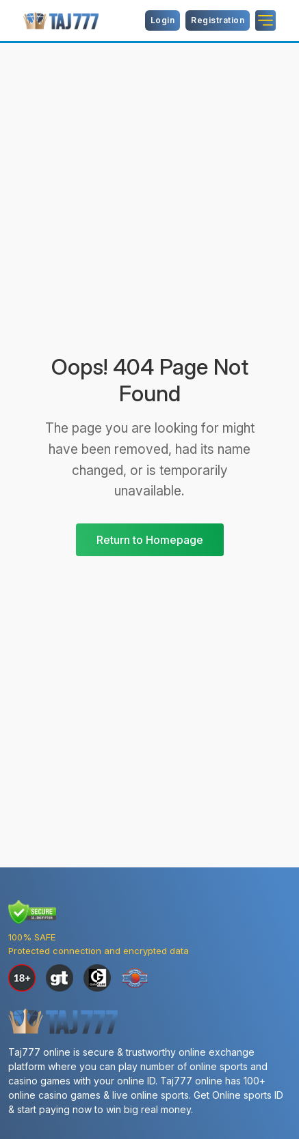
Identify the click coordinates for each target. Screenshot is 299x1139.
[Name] (265, 20)
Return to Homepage (149, 540)
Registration (217, 20)
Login (163, 20)
